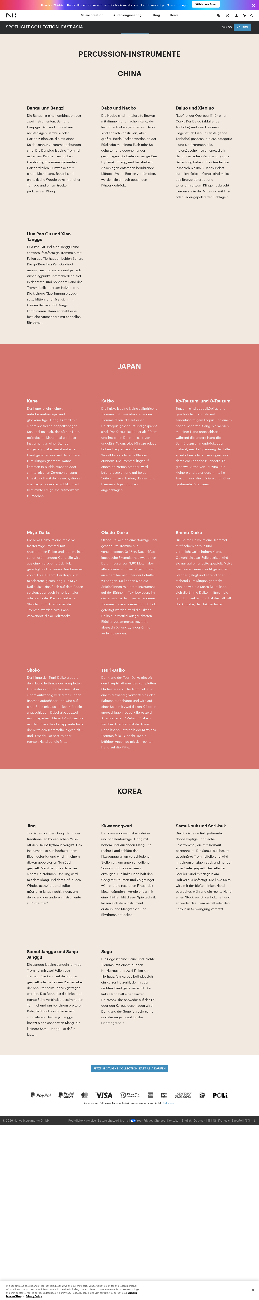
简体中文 (250, 1120)
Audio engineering (127, 15)
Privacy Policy (34, 1296)
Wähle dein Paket (206, 4)
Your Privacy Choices (147, 1120)
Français (224, 1120)
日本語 (211, 1120)
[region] (129, 1290)
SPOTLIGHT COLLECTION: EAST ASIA (44, 26)
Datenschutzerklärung (113, 1120)
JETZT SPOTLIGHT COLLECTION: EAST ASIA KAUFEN (130, 1068)
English (187, 1120)
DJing (155, 15)
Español (237, 1120)
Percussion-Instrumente (135, 26)
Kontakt (172, 1120)
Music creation (92, 15)
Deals (174, 15)
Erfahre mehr (168, 1103)
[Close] (253, 1290)
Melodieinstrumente (103, 26)
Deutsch (199, 1120)
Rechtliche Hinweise (82, 1120)
